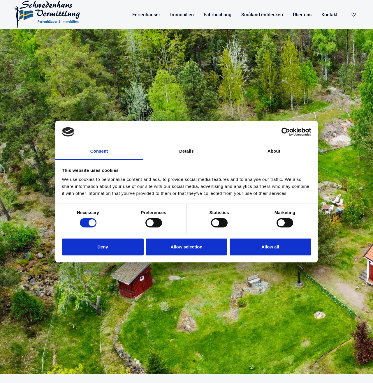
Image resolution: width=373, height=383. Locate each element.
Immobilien (182, 14)
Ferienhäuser (146, 14)
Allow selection (186, 246)
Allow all (270, 246)
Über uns (302, 14)
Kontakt (329, 14)
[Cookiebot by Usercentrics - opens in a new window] (285, 132)
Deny (102, 246)
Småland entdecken (262, 14)
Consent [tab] (99, 151)
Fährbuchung (217, 14)
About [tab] (274, 151)
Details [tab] (186, 151)
